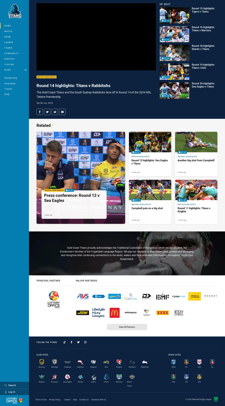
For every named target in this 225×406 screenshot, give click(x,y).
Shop (7, 94)
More (15, 70)
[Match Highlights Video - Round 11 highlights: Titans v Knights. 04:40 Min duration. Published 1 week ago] (196, 202)
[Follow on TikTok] (64, 342)
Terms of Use (40, 399)
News (7, 25)
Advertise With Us (98, 399)
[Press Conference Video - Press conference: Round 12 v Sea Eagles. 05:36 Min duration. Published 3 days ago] (81, 178)
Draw (7, 37)
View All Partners (127, 326)
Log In (9, 391)
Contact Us (84, 399)
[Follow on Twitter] (78, 342)
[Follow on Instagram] (85, 342)
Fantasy (9, 59)
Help (75, 399)
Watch (8, 31)
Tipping (9, 64)
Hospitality (10, 83)
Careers (67, 399)
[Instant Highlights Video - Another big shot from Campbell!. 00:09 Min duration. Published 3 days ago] (196, 154)
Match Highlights (46, 77)
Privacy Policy (54, 399)
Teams (8, 48)
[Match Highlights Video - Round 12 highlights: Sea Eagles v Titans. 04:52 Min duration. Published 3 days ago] (150, 154)
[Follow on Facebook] (71, 342)
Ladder (8, 42)
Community (11, 53)
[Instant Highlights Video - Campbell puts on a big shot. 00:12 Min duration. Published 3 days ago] (150, 202)
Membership (10, 77)
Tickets (8, 88)
